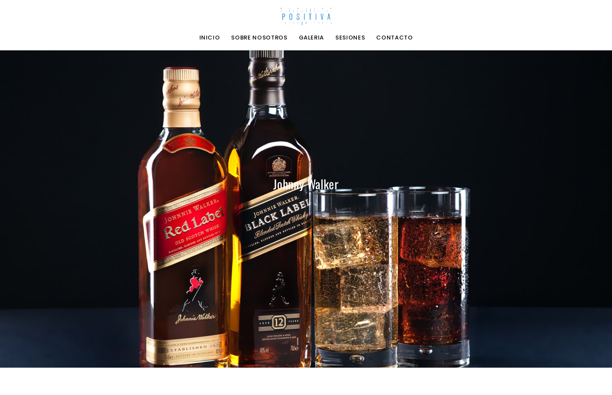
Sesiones (350, 38)
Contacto (394, 38)
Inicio (209, 38)
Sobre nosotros (259, 38)
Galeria (311, 38)
